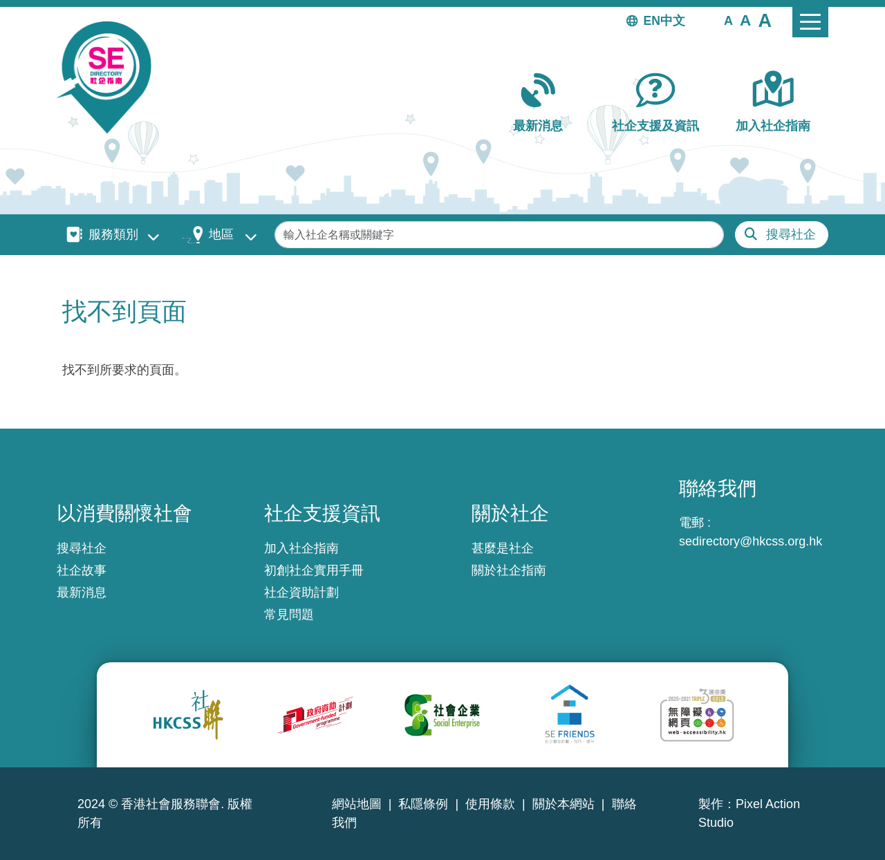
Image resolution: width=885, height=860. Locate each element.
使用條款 (490, 804)
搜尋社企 (791, 234)
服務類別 (113, 234)
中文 (672, 21)
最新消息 (538, 126)
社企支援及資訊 (655, 126)
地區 (221, 234)
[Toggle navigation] (810, 22)
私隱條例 (423, 804)
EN (652, 21)
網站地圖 (357, 804)
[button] (728, 20)
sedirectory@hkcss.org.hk (750, 541)
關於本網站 (563, 804)
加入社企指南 (773, 126)
